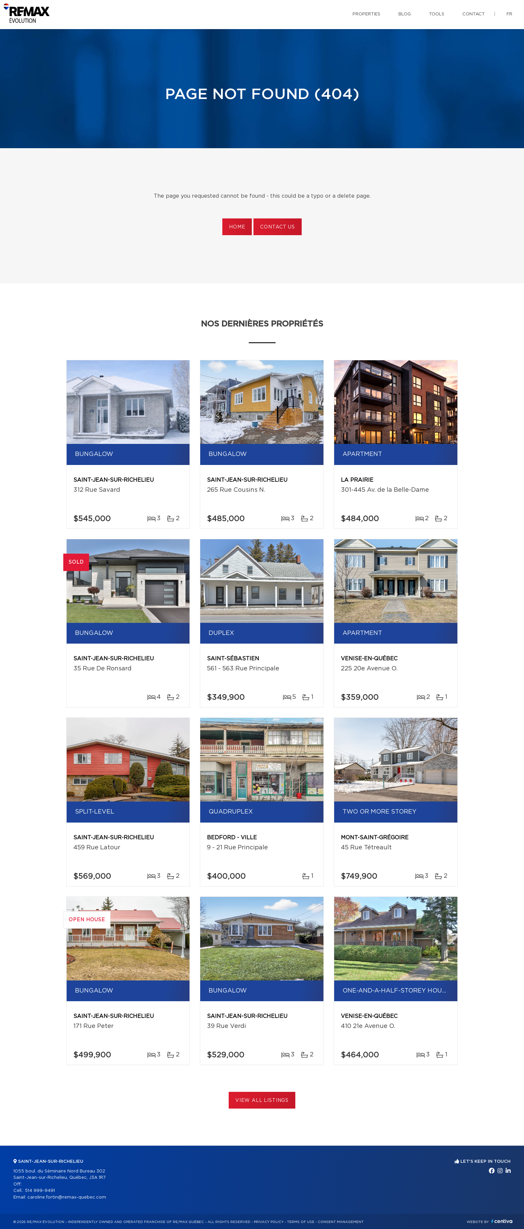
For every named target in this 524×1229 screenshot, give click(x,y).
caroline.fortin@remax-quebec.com (66, 1197)
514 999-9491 (40, 1191)
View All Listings (262, 1100)
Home (237, 227)
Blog (404, 14)
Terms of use (300, 1222)
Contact (473, 14)
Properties (366, 14)
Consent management (341, 1222)
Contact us (277, 227)
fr (509, 14)
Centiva (502, 1221)
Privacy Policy (269, 1222)
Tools (436, 14)
